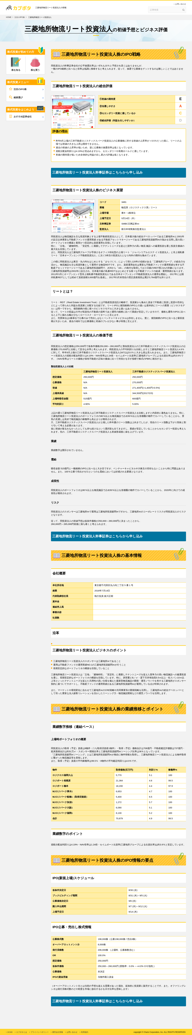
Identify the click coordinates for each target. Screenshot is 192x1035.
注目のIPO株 (19, 17)
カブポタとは (21, 1032)
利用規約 (84, 1032)
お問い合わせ (180, 4)
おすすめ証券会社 (23, 116)
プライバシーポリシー (40, 1032)
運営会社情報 (57, 1032)
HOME (8, 17)
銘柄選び (18, 97)
